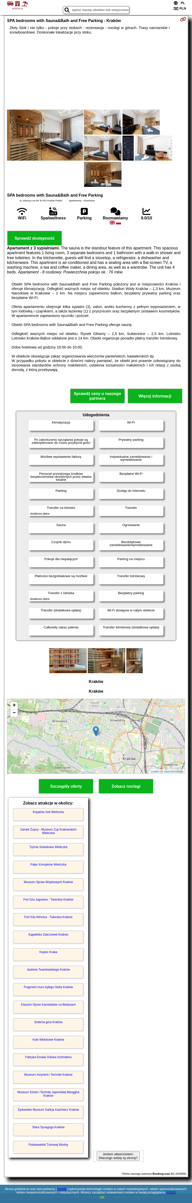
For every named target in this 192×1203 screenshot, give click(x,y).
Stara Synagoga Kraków (48, 1127)
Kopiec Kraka (48, 952)
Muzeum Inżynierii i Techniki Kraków (48, 1074)
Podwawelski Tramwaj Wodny (48, 1144)
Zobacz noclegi (126, 786)
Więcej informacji (154, 396)
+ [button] (14, 705)
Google (62, 1189)
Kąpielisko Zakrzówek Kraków (48, 934)
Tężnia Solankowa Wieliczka (48, 847)
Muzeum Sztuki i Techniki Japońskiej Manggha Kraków (48, 1093)
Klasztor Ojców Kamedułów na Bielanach (48, 1004)
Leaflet (155, 771)
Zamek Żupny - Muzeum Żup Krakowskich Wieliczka (48, 831)
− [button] (14, 713)
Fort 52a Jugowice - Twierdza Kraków (48, 899)
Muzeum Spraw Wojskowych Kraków (48, 882)
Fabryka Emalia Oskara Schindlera (48, 1057)
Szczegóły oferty (66, 786)
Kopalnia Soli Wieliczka (48, 812)
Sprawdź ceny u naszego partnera (97, 395)
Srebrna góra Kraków (48, 1022)
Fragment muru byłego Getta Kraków (48, 987)
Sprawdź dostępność (34, 238)
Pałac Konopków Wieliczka (48, 864)
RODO (171, 1192)
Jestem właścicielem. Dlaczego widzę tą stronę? (118, 1156)
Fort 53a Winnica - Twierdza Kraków (48, 917)
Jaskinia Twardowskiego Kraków (48, 969)
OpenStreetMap (174, 771)
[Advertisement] (96, 72)
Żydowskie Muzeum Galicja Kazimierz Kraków (48, 1109)
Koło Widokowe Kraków (48, 1039)
